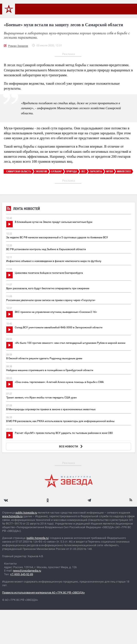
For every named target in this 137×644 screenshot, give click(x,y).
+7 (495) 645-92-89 (21, 574)
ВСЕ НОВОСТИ (71, 446)
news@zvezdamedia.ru (27, 570)
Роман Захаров (18, 45)
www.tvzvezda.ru (12, 516)
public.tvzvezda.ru (26, 512)
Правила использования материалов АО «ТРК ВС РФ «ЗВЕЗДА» (43, 592)
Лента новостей (23, 209)
